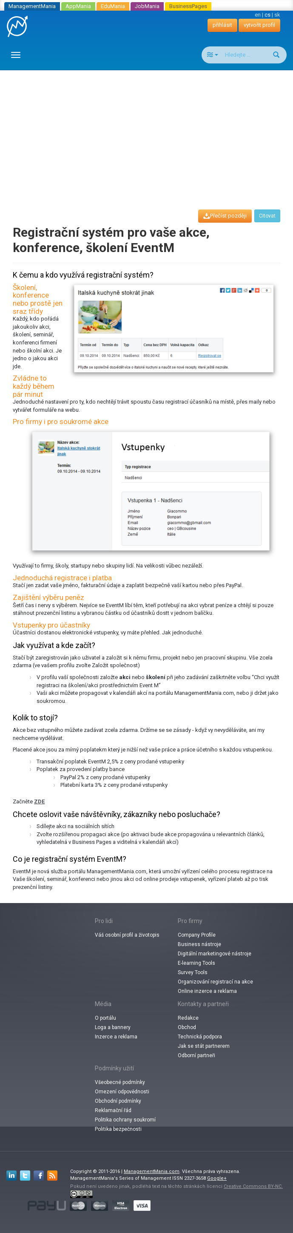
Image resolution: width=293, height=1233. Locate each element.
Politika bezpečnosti (118, 1129)
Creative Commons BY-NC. (253, 1186)
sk (277, 14)
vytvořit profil (259, 25)
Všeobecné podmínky (120, 1082)
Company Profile (197, 935)
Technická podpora (200, 1037)
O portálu (105, 1018)
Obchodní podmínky (118, 1101)
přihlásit (222, 25)
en (258, 14)
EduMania (113, 6)
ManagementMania (32, 6)
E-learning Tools (196, 963)
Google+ (217, 1178)
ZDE (39, 801)
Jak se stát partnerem (204, 1046)
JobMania (147, 6)
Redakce (188, 1018)
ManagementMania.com (151, 1171)
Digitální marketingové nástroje (214, 954)
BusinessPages (188, 6)
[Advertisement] (149, 132)
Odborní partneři (196, 1055)
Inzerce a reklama (116, 1037)
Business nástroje (199, 944)
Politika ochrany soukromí (125, 1120)
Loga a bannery (113, 1027)
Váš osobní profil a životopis (127, 935)
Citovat (267, 216)
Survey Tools (193, 972)
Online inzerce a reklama (207, 991)
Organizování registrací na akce (215, 982)
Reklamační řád (113, 1110)
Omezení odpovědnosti (122, 1092)
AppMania (78, 6)
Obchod (187, 1027)
